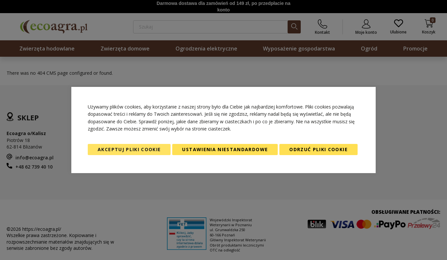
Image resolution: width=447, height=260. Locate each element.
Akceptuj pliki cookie (129, 149)
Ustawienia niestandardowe (225, 149)
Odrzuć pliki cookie (318, 149)
